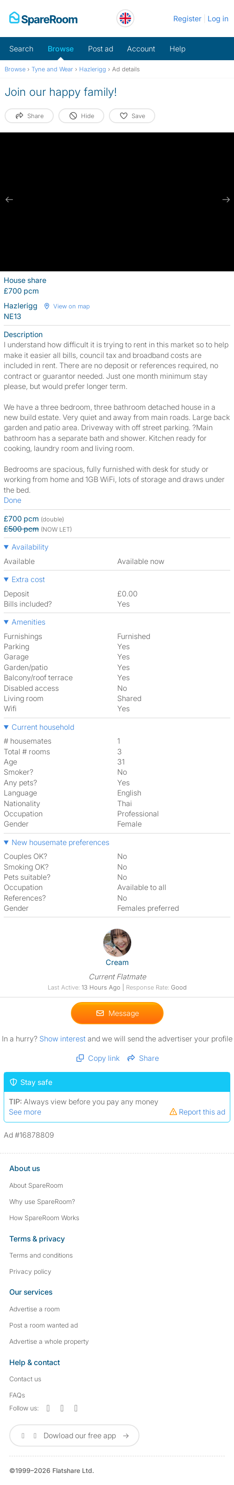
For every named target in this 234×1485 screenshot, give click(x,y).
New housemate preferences (60, 842)
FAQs (17, 1395)
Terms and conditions (41, 1255)
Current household (43, 727)
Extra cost (28, 579)
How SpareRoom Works (44, 1218)
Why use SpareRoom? (42, 1201)
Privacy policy (30, 1271)
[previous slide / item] (9, 199)
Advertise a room (34, 1309)
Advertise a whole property (49, 1341)
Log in (218, 18)
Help (177, 48)
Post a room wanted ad (43, 1325)
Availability (30, 546)
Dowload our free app (74, 1435)
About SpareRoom (36, 1185)
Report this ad (197, 1111)
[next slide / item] (224, 199)
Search (21, 48)
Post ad (100, 48)
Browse (61, 48)
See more (25, 1111)
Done (12, 500)
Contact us (25, 1379)
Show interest (63, 1038)
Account (141, 48)
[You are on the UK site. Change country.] (125, 18)
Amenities (28, 622)
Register (187, 18)
